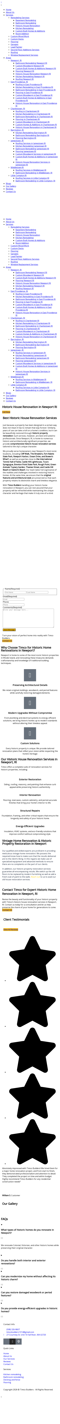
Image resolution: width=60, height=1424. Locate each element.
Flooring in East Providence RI (29, 92)
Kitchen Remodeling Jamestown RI (31, 146)
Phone (6, 602)
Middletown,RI (17, 167)
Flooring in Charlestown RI (28, 119)
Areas (8, 57)
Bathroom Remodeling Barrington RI (32, 135)
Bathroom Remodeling (26, 23)
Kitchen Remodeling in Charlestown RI (33, 114)
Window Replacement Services (24, 55)
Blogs (8, 183)
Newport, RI (16, 60)
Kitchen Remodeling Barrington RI (31, 132)
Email (10, 596)
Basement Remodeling (26, 20)
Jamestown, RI (17, 140)
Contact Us (11, 191)
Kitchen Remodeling (25, 28)
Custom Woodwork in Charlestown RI (33, 122)
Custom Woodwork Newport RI (30, 65)
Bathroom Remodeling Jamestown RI (32, 148)
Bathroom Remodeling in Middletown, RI (34, 172)
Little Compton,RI (19, 175)
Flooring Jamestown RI (26, 151)
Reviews (9, 188)
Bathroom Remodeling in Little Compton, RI (35, 180)
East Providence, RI (19, 81)
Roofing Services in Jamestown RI (31, 143)
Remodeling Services (20, 17)
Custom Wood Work (20, 36)
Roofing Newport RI (25, 79)
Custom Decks (17, 39)
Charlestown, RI (18, 108)
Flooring (14, 41)
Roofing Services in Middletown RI (31, 170)
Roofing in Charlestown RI (27, 111)
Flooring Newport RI (25, 71)
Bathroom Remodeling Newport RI (31, 63)
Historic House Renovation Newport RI (33, 73)
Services (9, 15)
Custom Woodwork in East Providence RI (34, 95)
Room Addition (22, 33)
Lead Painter (16, 47)
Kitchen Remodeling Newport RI (30, 76)
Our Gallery (11, 186)
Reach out (35, 880)
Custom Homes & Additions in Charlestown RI (36, 124)
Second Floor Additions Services (25, 49)
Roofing (14, 52)
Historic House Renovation (28, 25)
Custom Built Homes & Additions (30, 31)
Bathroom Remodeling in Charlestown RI (34, 116)
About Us (10, 12)
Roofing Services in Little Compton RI (32, 178)
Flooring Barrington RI (26, 138)
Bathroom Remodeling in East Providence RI (36, 90)
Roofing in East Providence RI (29, 84)
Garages (14, 44)
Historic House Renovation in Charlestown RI (36, 127)
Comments (12, 607)
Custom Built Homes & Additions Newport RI (36, 68)
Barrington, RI (17, 130)
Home (8, 9)
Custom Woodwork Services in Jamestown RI (36, 154)
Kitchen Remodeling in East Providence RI (34, 87)
